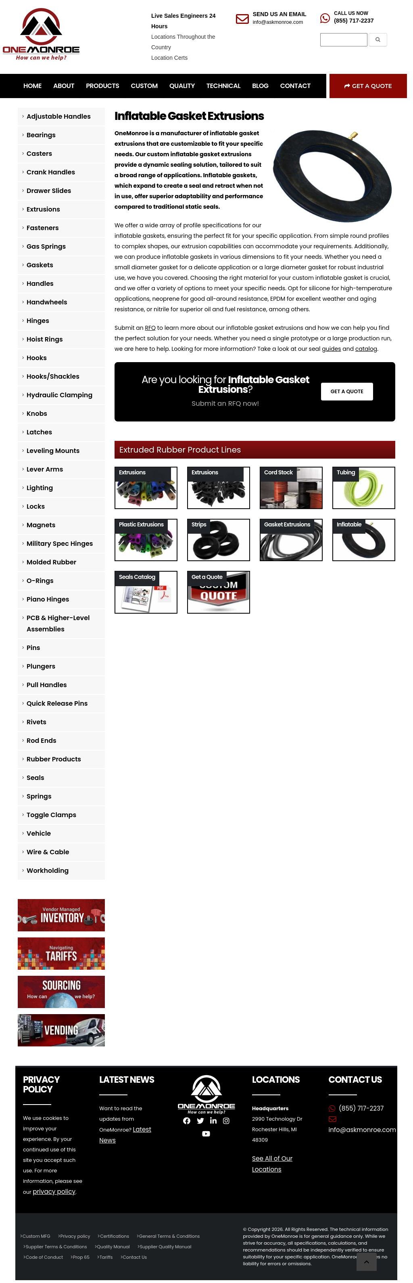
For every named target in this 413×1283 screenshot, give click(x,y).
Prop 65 (83, 1257)
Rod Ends (41, 740)
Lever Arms (45, 469)
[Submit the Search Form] (378, 39)
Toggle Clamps (51, 815)
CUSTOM (144, 85)
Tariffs (109, 1257)
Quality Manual (117, 1246)
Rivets (36, 722)
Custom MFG (37, 1236)
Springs (39, 796)
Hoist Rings (45, 339)
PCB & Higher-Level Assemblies (58, 623)
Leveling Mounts (53, 450)
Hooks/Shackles (53, 376)
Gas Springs (46, 246)
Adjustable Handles (59, 116)
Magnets (41, 525)
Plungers (41, 666)
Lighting (40, 488)
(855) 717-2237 (353, 20)
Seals (35, 777)
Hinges (38, 320)
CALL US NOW (351, 13)
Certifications (118, 1236)
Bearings (41, 135)
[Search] (343, 40)
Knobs (37, 413)
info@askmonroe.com (278, 22)
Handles (40, 283)
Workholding (48, 870)
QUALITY (182, 85)
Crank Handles (51, 172)
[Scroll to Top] (367, 1262)
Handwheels (47, 302)
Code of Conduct (45, 1257)
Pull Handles (47, 685)
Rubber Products (54, 759)
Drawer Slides (49, 190)
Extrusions (43, 209)
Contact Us (139, 1257)
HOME (32, 85)
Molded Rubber (51, 562)
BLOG (260, 85)
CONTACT (295, 85)
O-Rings (40, 580)
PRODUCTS (102, 85)
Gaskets (40, 265)
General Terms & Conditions (175, 1236)
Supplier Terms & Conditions (58, 1246)
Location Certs (169, 58)
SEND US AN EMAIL (280, 14)
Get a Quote (368, 86)
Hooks (37, 358)
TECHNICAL (223, 85)
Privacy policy (77, 1236)
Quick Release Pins (57, 703)
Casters (39, 153)
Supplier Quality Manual (172, 1246)
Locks (36, 506)
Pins (33, 647)
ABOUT (63, 85)
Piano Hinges (48, 599)
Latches (39, 432)
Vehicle (39, 833)
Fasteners (43, 228)
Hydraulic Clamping (59, 395)
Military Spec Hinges (60, 543)
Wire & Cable (48, 852)
